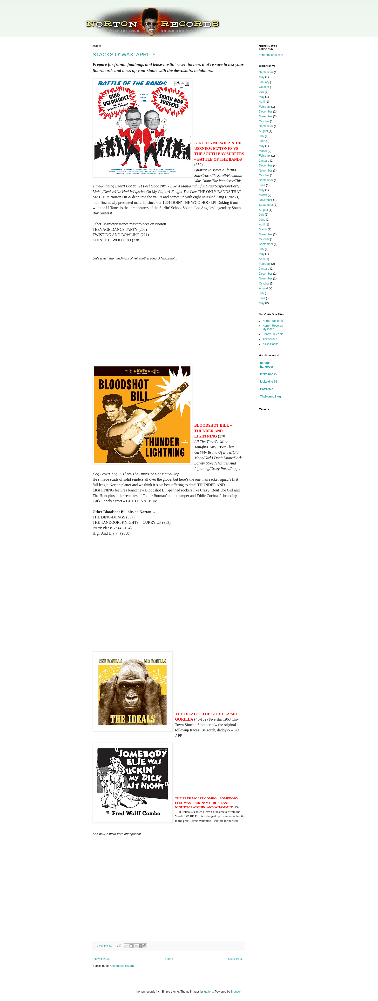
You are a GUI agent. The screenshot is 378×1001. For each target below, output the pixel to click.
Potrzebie (266, 389)
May (261, 77)
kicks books (268, 374)
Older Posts (235, 959)
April (262, 101)
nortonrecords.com (271, 55)
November (265, 116)
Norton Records (273, 321)
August (263, 131)
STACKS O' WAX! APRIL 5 (124, 55)
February (264, 106)
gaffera (208, 991)
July (261, 91)
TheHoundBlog (270, 396)
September (266, 72)
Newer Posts (102, 959)
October (264, 87)
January (264, 82)
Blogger (236, 991)
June (262, 141)
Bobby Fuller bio (273, 334)
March (263, 150)
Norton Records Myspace (273, 327)
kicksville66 (270, 339)
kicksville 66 (268, 381)
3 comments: (105, 945)
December (265, 111)
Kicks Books (270, 344)
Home (169, 959)
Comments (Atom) (122, 966)
